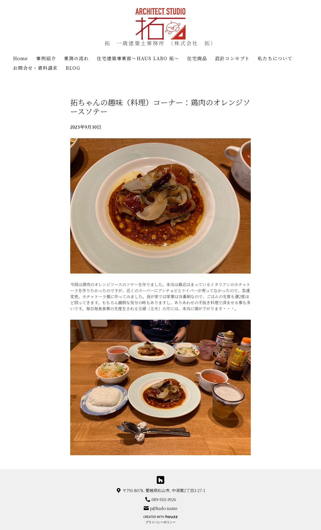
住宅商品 (197, 58)
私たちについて (275, 58)
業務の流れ (76, 58)
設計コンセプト (232, 58)
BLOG (73, 67)
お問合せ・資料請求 (35, 67)
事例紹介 (46, 58)
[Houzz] (161, 480)
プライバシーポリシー (160, 522)
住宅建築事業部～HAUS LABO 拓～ (138, 58)
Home (20, 58)
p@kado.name (164, 508)
